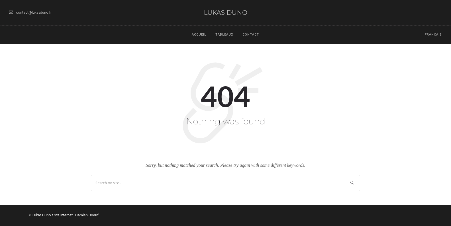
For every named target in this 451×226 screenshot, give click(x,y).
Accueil (199, 34)
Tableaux (224, 34)
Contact (250, 34)
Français (433, 34)
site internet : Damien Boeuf (76, 215)
